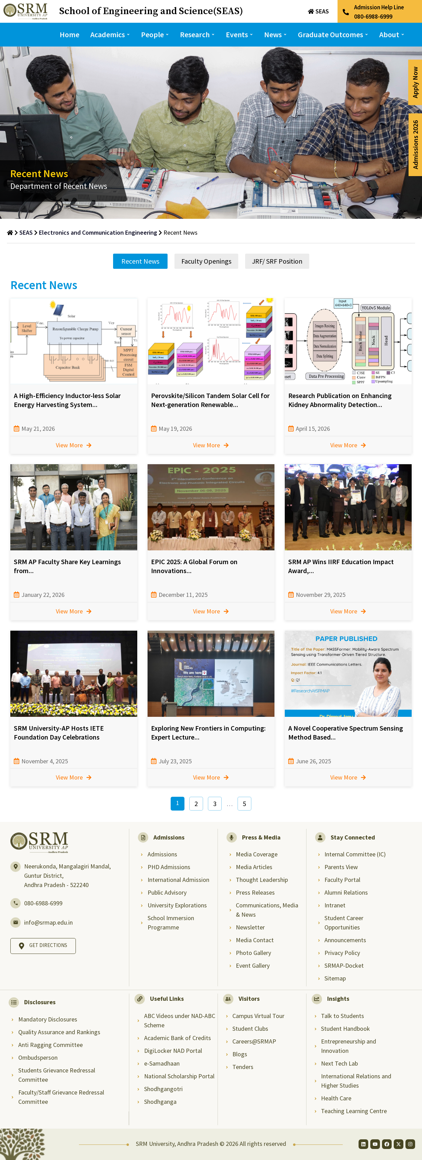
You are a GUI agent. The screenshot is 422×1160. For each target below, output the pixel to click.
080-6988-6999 (43, 903)
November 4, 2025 (44, 761)
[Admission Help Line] (346, 12)
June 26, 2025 (313, 761)
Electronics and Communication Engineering (98, 232)
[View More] (89, 445)
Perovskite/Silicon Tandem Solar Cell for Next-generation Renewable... (210, 400)
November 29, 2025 (320, 595)
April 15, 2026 (313, 429)
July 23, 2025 (175, 761)
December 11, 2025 (183, 595)
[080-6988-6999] (15, 903)
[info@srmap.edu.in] (15, 922)
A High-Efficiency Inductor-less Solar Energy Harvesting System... (67, 400)
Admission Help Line (379, 7)
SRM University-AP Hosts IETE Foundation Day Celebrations (59, 732)
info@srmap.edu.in (48, 922)
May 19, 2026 (175, 429)
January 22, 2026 (42, 595)
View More (69, 445)
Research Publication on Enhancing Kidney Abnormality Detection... (340, 400)
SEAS (322, 11)
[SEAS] (311, 11)
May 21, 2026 (38, 429)
